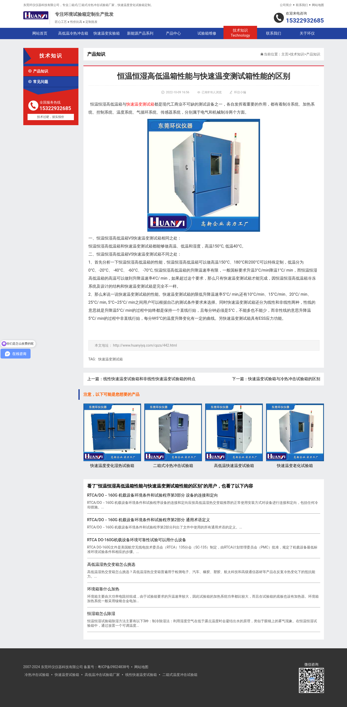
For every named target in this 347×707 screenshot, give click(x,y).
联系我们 (302, 5)
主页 (284, 54)
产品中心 (173, 33)
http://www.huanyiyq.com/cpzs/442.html (145, 345)
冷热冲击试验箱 (37, 675)
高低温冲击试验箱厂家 (102, 675)
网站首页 (39, 33)
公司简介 (286, 5)
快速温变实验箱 (106, 33)
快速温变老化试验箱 (295, 436)
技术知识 (240, 33)
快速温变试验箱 (67, 675)
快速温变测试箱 (110, 359)
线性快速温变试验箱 (141, 675)
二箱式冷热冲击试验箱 (173, 436)
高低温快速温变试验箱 (234, 436)
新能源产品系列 (140, 33)
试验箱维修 (206, 33)
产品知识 (38, 71)
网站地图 (318, 5)
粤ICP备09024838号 (114, 667)
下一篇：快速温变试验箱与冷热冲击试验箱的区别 (276, 378)
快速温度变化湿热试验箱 (112, 436)
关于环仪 (307, 33)
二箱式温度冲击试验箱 (179, 675)
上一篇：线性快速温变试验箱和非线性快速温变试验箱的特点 (141, 378)
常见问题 (38, 82)
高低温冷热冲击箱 (73, 33)
